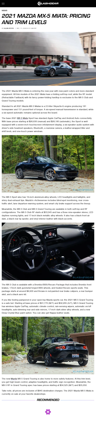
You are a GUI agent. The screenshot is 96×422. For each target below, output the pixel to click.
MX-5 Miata (22, 118)
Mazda (14, 378)
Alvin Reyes (9, 28)
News (4, 10)
